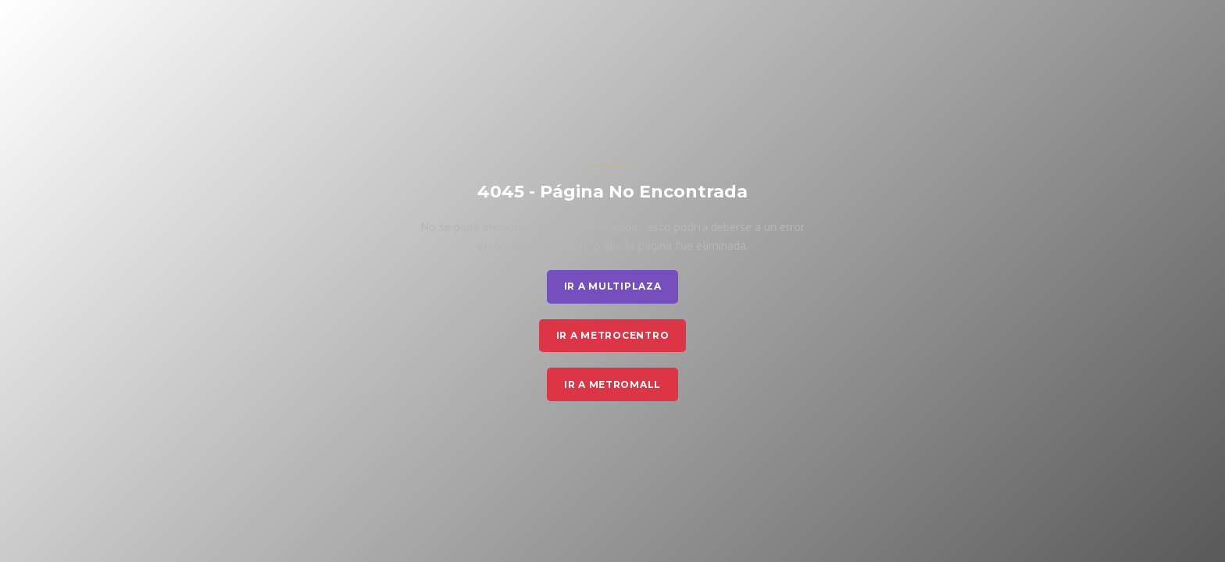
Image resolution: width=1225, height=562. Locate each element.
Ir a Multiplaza (613, 286)
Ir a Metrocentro (613, 335)
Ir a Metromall (612, 384)
